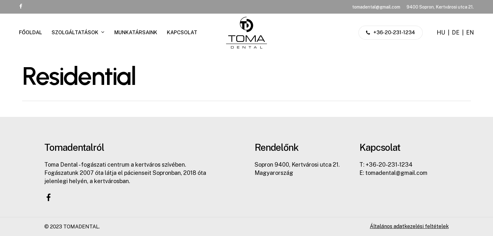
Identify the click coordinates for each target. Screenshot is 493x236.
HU (441, 32)
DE (455, 32)
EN (470, 32)
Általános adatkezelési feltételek (409, 226)
